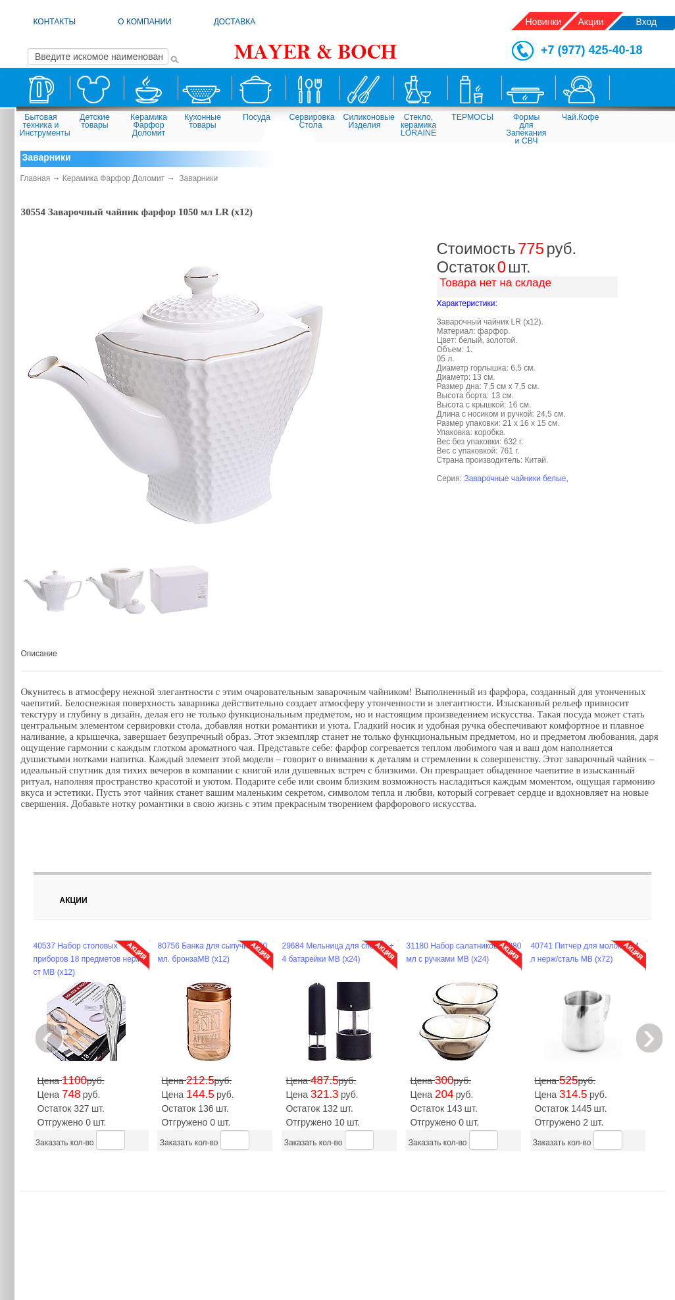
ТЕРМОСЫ (472, 117)
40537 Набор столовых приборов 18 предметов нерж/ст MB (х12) (88, 959)
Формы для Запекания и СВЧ (527, 128)
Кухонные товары (202, 121)
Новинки (544, 21)
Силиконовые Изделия (366, 121)
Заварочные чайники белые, (516, 478)
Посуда (256, 117)
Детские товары (95, 121)
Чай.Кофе (580, 117)
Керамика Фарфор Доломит (148, 125)
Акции (591, 21)
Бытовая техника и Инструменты (43, 125)
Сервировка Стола (312, 121)
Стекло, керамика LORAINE (418, 125)
